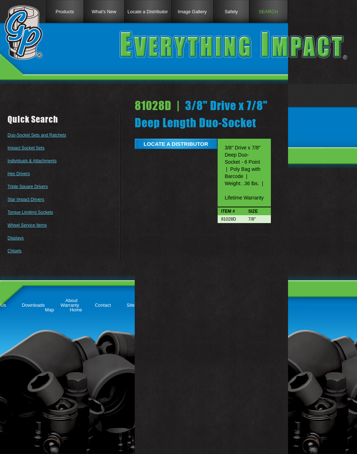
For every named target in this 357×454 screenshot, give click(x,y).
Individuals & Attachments (32, 160)
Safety (231, 11)
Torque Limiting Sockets (30, 212)
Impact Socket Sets (26, 147)
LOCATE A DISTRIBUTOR (176, 144)
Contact (103, 305)
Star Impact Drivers (26, 199)
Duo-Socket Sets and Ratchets (37, 135)
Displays (16, 238)
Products (64, 11)
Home (76, 309)
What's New (104, 11)
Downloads (33, 305)
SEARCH (268, 11)
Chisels (14, 250)
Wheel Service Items (27, 225)
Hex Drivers (19, 173)
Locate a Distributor (148, 11)
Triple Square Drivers (28, 186)
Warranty (69, 305)
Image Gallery (192, 11)
